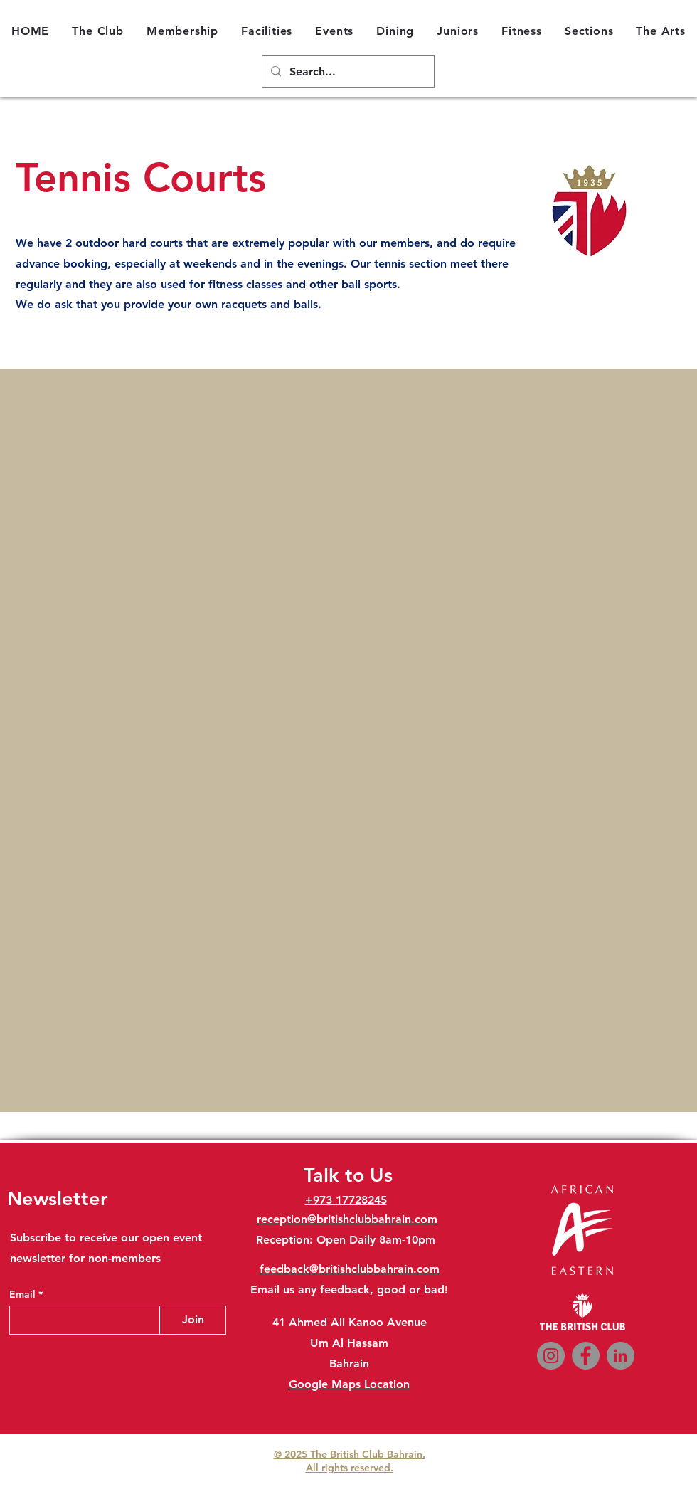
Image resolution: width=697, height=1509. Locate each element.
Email (23, 1294)
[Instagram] (551, 1356)
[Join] (192, 1320)
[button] (97, 30)
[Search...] (346, 72)
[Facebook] (586, 1356)
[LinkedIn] (620, 1356)
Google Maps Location (349, 1384)
